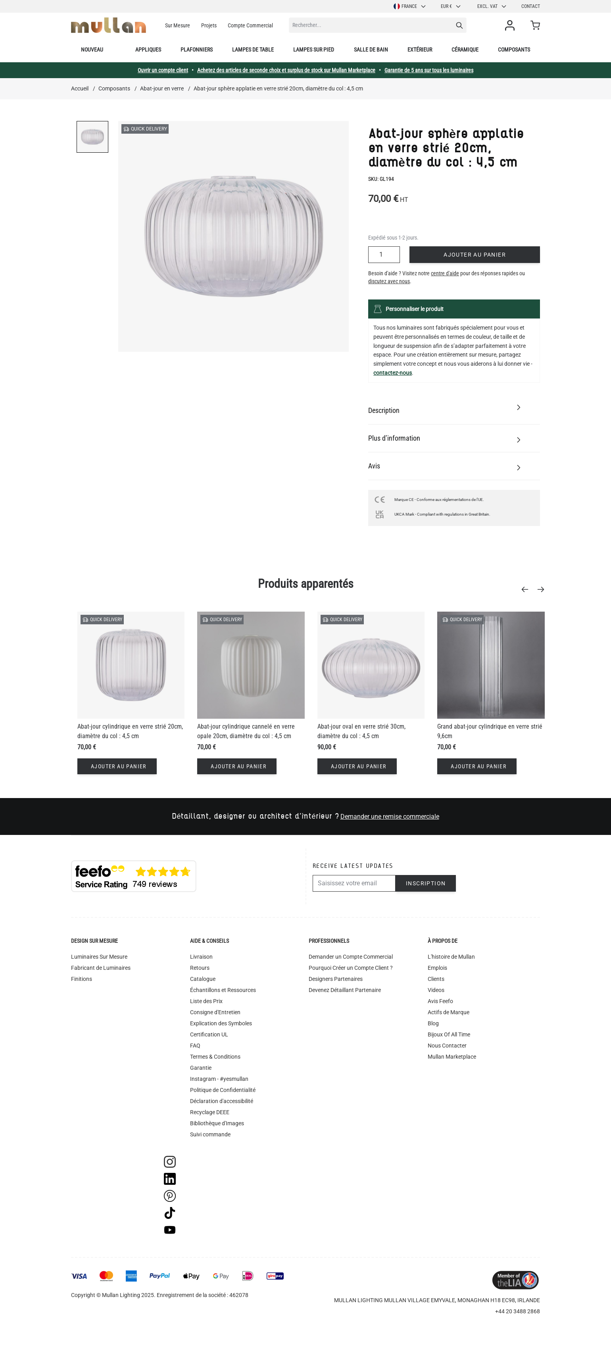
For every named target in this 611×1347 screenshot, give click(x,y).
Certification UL (209, 1034)
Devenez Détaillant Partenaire (345, 990)
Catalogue (202, 979)
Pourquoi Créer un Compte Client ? (351, 968)
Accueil (79, 88)
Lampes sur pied (313, 49)
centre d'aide (445, 273)
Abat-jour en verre (162, 88)
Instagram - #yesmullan (219, 1079)
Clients (436, 979)
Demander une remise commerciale (389, 816)
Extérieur (419, 49)
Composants (514, 49)
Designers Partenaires (336, 979)
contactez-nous (392, 373)
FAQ (195, 1045)
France (410, 6)
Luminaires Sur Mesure (99, 957)
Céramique (465, 49)
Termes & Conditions (215, 1056)
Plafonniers (197, 49)
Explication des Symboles (221, 1023)
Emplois (437, 968)
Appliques (148, 49)
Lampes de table (253, 49)
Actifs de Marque (448, 1012)
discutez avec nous (389, 281)
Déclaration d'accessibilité (221, 1101)
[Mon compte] (511, 25)
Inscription (426, 883)
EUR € (451, 6)
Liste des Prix (206, 1001)
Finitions (81, 979)
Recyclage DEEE (209, 1112)
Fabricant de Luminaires (101, 968)
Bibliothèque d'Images (217, 1123)
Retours (199, 968)
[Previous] (527, 589)
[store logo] (108, 25)
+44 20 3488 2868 (517, 1311)
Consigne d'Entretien (215, 1012)
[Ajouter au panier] (117, 766)
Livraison (201, 957)
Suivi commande (210, 1134)
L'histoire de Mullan (451, 957)
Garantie (200, 1068)
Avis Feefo (440, 1001)
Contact (530, 6)
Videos (436, 990)
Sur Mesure (177, 25)
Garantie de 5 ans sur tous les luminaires (428, 70)
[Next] (543, 589)
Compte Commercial (250, 25)
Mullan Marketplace (452, 1056)
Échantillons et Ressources (223, 990)
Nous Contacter (447, 1045)
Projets (209, 25)
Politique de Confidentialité (223, 1090)
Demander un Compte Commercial (351, 957)
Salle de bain (371, 49)
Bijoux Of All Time (449, 1034)
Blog (433, 1023)
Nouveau (92, 49)
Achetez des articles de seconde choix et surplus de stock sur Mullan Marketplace (286, 70)
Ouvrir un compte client (163, 70)
